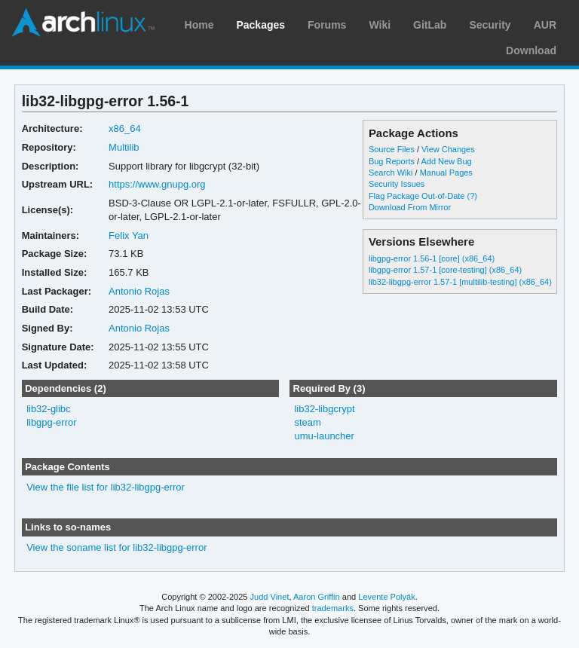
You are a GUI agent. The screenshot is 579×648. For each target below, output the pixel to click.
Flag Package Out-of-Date (417, 195)
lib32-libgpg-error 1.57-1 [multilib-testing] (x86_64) (460, 281)
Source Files (392, 149)
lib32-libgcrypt (324, 408)
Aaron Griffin (316, 596)
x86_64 (125, 128)
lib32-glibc (48, 408)
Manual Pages (446, 172)
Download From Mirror (410, 207)
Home (199, 25)
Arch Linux (83, 23)
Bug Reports (392, 161)
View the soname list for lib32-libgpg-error (116, 547)
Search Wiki (391, 172)
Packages (260, 25)
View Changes (448, 149)
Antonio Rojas (139, 291)
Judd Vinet (270, 596)
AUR (545, 25)
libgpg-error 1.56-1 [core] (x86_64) (432, 258)
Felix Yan (129, 235)
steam (307, 422)
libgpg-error (51, 422)
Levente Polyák (386, 596)
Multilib (124, 147)
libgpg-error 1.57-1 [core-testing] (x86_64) (445, 269)
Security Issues (396, 183)
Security (489, 25)
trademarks (333, 608)
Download (531, 50)
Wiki (380, 25)
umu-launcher (324, 436)
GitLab (429, 25)
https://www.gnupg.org (157, 184)
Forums (327, 25)
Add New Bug (446, 161)
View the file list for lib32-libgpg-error (105, 487)
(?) (472, 195)
